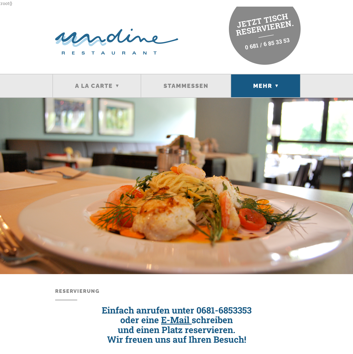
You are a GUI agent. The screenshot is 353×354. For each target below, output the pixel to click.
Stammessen (186, 85)
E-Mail (176, 320)
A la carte (94, 85)
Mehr (262, 85)
